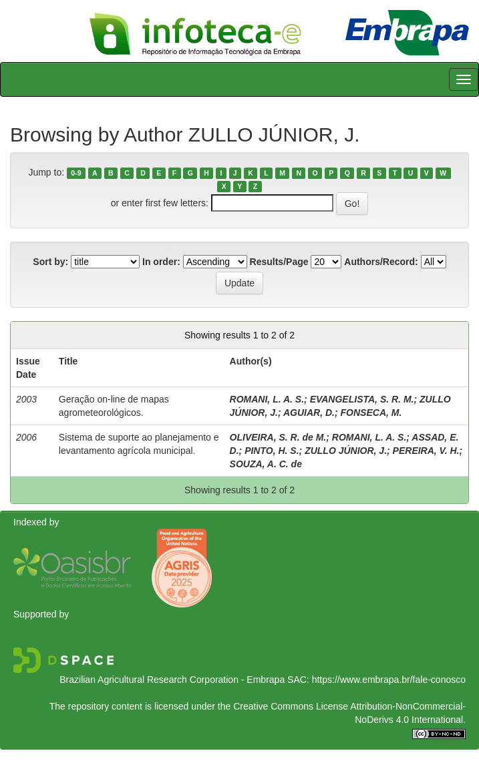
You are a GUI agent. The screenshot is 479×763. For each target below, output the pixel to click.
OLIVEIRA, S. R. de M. (278, 437)
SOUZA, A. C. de (266, 464)
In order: (161, 261)
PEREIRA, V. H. (426, 450)
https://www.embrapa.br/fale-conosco (389, 679)
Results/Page (279, 261)
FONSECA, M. (371, 412)
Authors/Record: (381, 261)
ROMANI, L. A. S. (267, 399)
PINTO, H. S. (272, 450)
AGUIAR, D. (309, 412)
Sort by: (50, 261)
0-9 (76, 173)
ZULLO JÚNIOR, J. (346, 450)
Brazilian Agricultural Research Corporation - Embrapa (172, 679)
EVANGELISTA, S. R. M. (362, 399)
